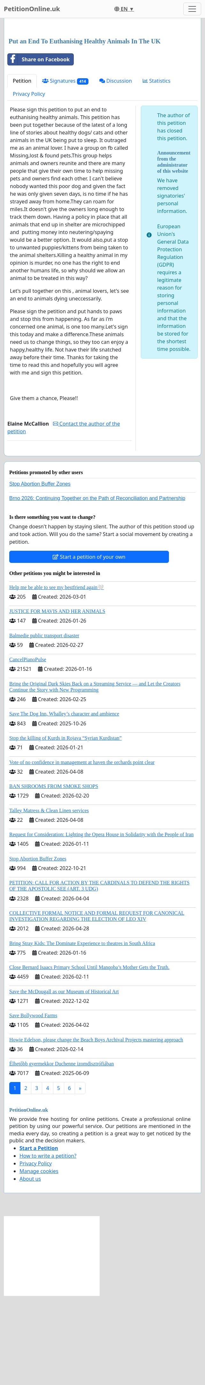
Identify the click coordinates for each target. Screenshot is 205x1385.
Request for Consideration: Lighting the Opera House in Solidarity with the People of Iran (101, 924)
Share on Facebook (39, 149)
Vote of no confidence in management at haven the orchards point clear (82, 851)
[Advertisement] (102, 73)
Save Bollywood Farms (33, 1105)
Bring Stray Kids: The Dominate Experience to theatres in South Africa (82, 1032)
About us (30, 1268)
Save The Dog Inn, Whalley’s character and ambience (64, 803)
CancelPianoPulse (27, 749)
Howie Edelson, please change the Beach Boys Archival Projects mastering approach (96, 1129)
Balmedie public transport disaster (44, 725)
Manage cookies (38, 1260)
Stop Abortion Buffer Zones (40, 573)
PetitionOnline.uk (32, 8)
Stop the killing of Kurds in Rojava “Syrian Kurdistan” (65, 827)
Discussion (115, 170)
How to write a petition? (47, 1245)
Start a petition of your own (89, 646)
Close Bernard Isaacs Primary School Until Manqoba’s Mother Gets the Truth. (89, 1056)
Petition (22, 170)
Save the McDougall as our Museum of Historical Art (64, 1081)
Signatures (65, 170)
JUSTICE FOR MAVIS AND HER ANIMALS (57, 700)
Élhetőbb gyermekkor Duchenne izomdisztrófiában (61, 1153)
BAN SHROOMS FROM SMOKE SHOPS (53, 875)
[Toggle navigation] (192, 9)
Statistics (157, 170)
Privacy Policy (29, 183)
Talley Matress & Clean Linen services (49, 900)
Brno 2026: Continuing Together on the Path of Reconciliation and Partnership (97, 587)
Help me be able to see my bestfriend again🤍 (56, 676)
